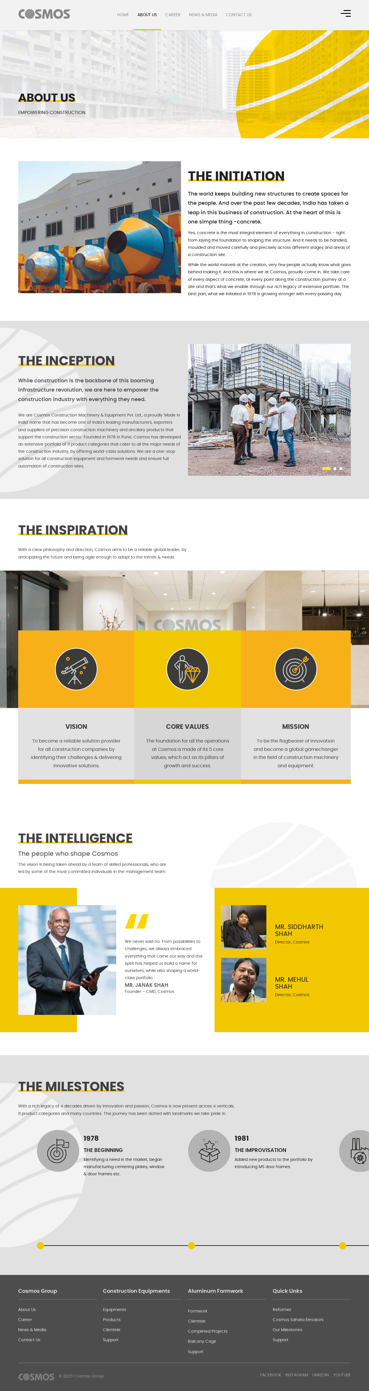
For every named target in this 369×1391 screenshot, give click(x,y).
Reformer (282, 1341)
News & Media (203, 15)
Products (112, 1351)
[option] (99, 227)
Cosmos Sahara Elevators (298, 1351)
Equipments (114, 1341)
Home (123, 15)
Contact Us (239, 15)
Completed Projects (207, 1371)
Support (110, 1371)
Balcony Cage (202, 1381)
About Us (147, 15)
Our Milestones (287, 1361)
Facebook (270, 1375)
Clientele (112, 1361)
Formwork (197, 1351)
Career (172, 15)
